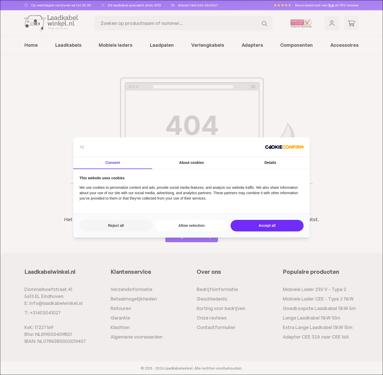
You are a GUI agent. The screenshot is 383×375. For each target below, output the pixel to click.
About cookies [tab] (191, 163)
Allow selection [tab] (191, 225)
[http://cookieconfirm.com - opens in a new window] (284, 147)
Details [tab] (270, 163)
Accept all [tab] (267, 225)
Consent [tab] (112, 163)
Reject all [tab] (116, 225)
